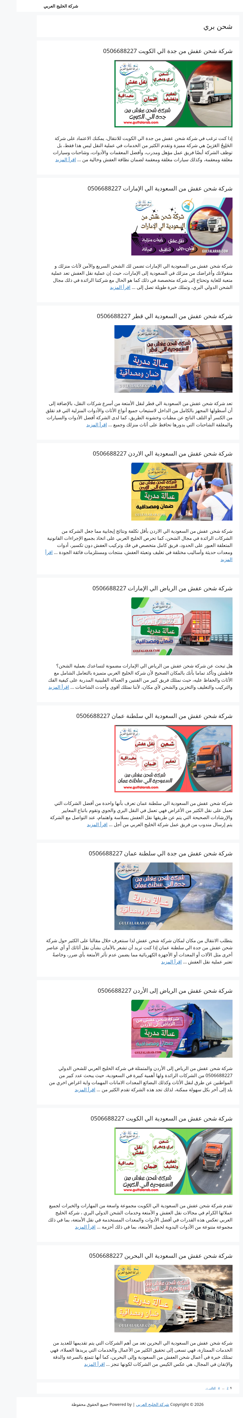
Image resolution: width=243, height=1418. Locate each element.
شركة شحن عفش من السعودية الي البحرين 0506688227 (144, 1255)
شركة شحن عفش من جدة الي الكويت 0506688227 (151, 51)
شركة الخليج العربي (44, 6)
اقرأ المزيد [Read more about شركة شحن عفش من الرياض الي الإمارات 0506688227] (42, 687)
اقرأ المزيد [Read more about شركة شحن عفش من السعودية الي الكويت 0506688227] (68, 1226)
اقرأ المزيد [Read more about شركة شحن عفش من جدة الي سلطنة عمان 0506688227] (155, 961)
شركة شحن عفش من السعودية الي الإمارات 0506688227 (143, 188)
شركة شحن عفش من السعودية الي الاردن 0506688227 (146, 453)
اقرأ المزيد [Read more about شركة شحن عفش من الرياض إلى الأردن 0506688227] (68, 1089)
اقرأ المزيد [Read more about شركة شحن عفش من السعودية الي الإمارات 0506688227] (103, 287)
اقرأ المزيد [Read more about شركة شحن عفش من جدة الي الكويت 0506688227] (49, 159)
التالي (194, 1388)
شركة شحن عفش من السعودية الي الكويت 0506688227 (145, 1118)
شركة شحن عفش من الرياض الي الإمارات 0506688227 (146, 588)
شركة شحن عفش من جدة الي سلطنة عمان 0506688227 (144, 853)
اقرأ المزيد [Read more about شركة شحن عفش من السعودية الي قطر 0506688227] (80, 424)
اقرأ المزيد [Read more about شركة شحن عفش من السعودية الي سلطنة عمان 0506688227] (80, 824)
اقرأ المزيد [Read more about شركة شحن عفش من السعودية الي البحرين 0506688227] (78, 1364)
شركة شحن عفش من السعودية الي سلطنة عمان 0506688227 (138, 716)
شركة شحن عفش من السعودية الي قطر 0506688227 (148, 316)
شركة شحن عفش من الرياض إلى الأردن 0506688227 (148, 990)
